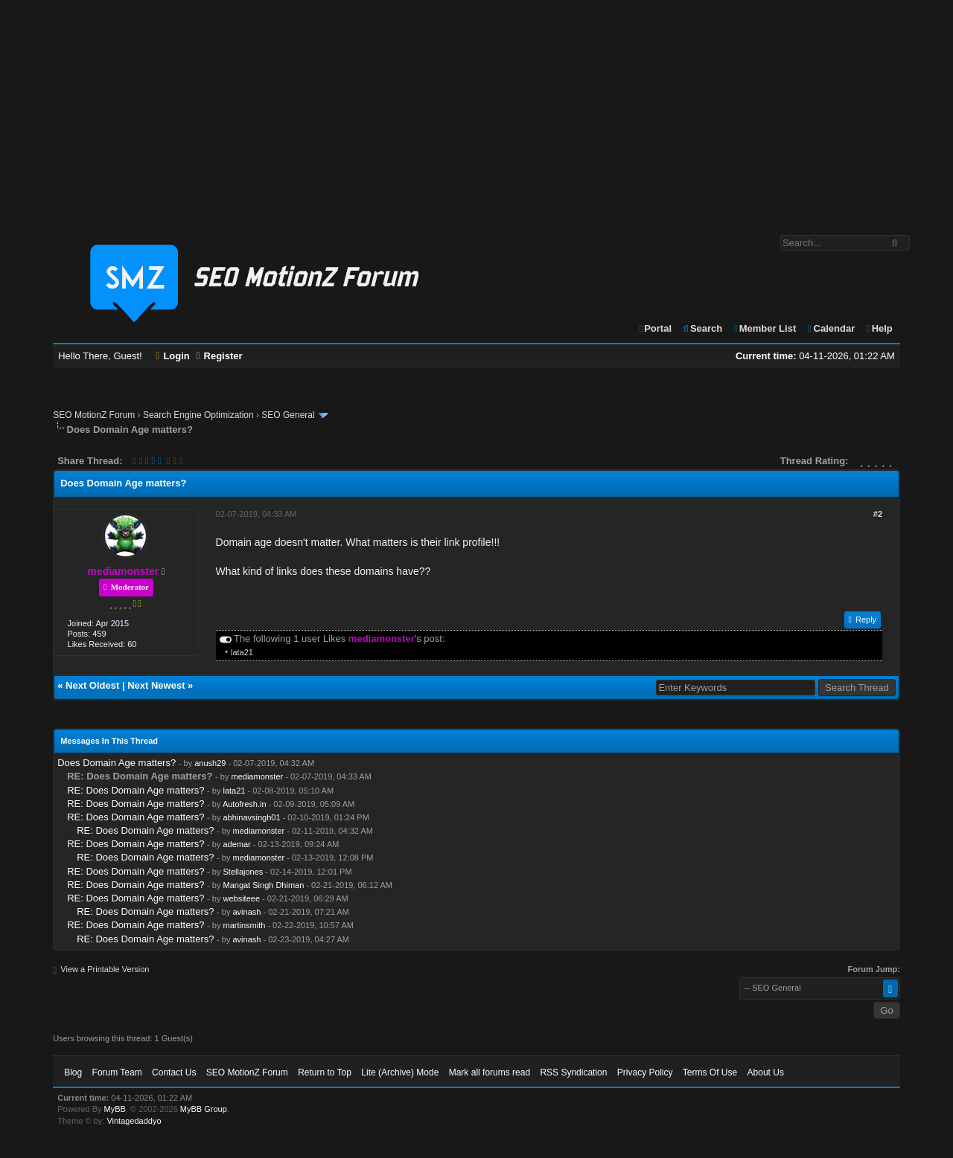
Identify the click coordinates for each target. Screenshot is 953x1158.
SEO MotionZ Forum (94, 415)
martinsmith (244, 925)
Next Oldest (92, 685)
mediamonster (258, 776)
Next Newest (156, 685)
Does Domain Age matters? (116, 762)
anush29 (210, 763)
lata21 (242, 652)
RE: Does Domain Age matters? (135, 790)
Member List (764, 328)
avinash (246, 911)
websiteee (241, 898)
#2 (877, 513)
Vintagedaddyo (133, 1120)
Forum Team (117, 1072)
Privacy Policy (645, 1072)
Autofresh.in (245, 804)
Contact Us (174, 1072)
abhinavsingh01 (251, 817)
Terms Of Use (710, 1072)
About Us (766, 1072)
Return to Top (324, 1072)
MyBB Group (203, 1108)
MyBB (115, 1108)
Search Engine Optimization (198, 415)
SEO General (287, 415)
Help (879, 328)
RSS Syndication (573, 1072)
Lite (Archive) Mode (400, 1072)
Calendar (830, 328)
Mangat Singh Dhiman (263, 885)
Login (173, 355)
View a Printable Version (104, 969)
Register (219, 355)
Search (702, 328)
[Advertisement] (476, 110)
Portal (654, 328)
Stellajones (243, 871)
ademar (236, 844)
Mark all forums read (489, 1072)
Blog (73, 1072)
